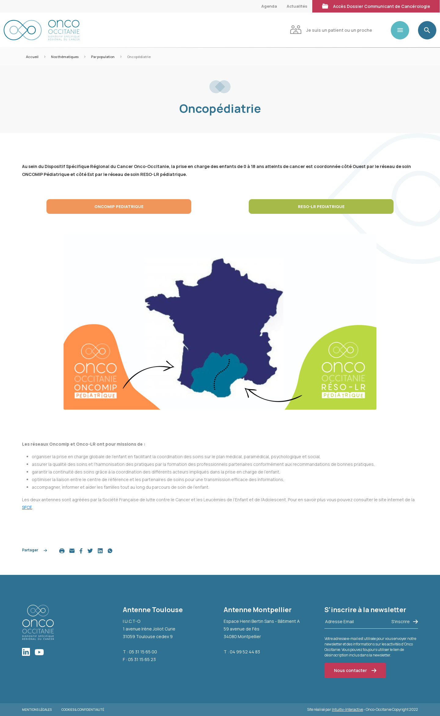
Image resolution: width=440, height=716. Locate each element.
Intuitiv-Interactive (347, 709)
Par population (103, 56)
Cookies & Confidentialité (82, 709)
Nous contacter (355, 670)
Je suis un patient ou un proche (331, 29)
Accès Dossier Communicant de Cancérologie (376, 5)
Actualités (297, 6)
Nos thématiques (65, 56)
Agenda (269, 6)
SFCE (27, 507)
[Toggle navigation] (402, 30)
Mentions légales (37, 709)
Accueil (32, 56)
